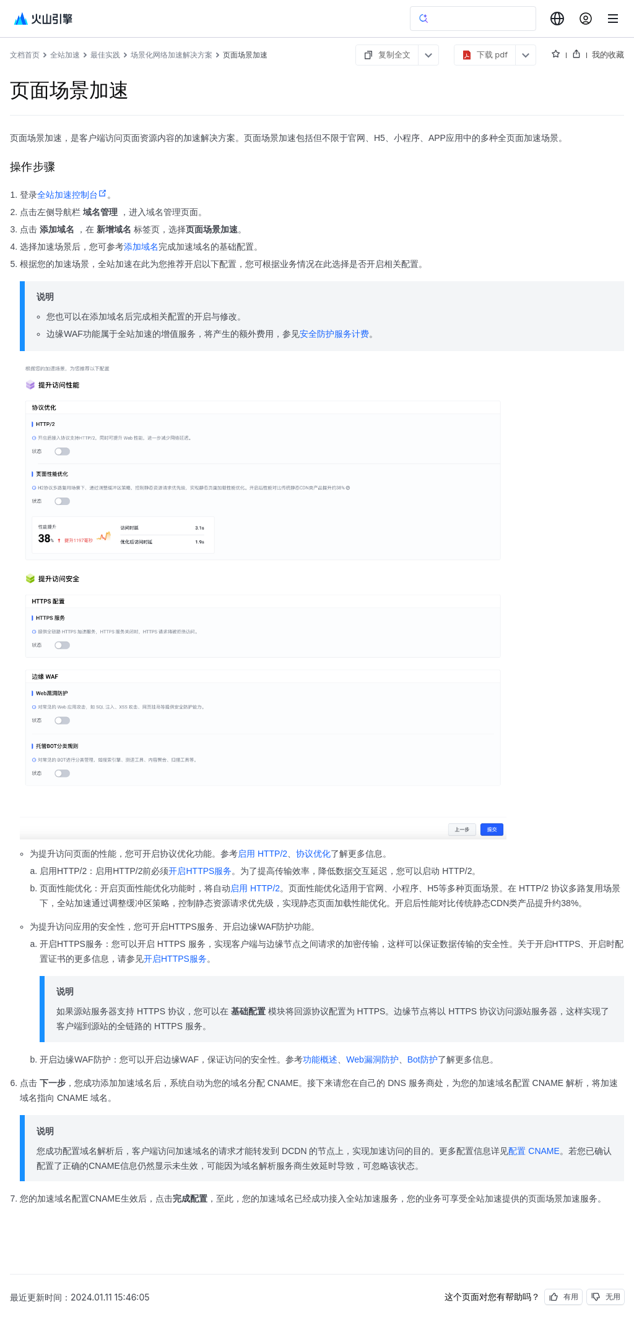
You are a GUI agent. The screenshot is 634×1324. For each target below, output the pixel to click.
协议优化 (313, 854)
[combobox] (557, 18)
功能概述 (320, 1059)
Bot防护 (422, 1059)
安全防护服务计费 (334, 334)
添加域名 (141, 247)
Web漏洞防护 (372, 1059)
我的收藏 (608, 54)
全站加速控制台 (72, 195)
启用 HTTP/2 (262, 854)
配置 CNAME (533, 1151)
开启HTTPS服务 (200, 871)
